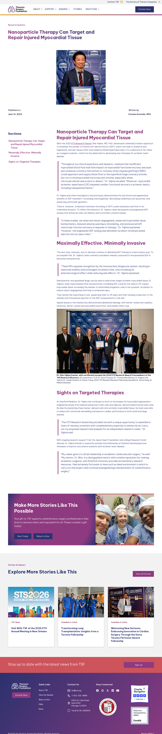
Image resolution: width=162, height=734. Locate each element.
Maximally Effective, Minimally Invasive (25, 154)
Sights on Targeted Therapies (24, 161)
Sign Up (139, 665)
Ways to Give (43, 536)
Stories (77, 9)
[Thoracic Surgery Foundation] (17, 9)
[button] (38, 9)
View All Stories (143, 574)
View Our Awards (46, 695)
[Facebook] (97, 690)
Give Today (22, 536)
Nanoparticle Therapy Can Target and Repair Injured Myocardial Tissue (27, 144)
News (41, 709)
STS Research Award (81, 143)
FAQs (41, 704)
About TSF (43, 690)
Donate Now (144, 9)
